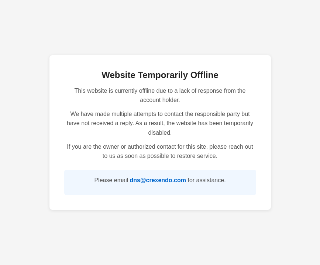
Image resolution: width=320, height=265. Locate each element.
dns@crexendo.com (158, 180)
